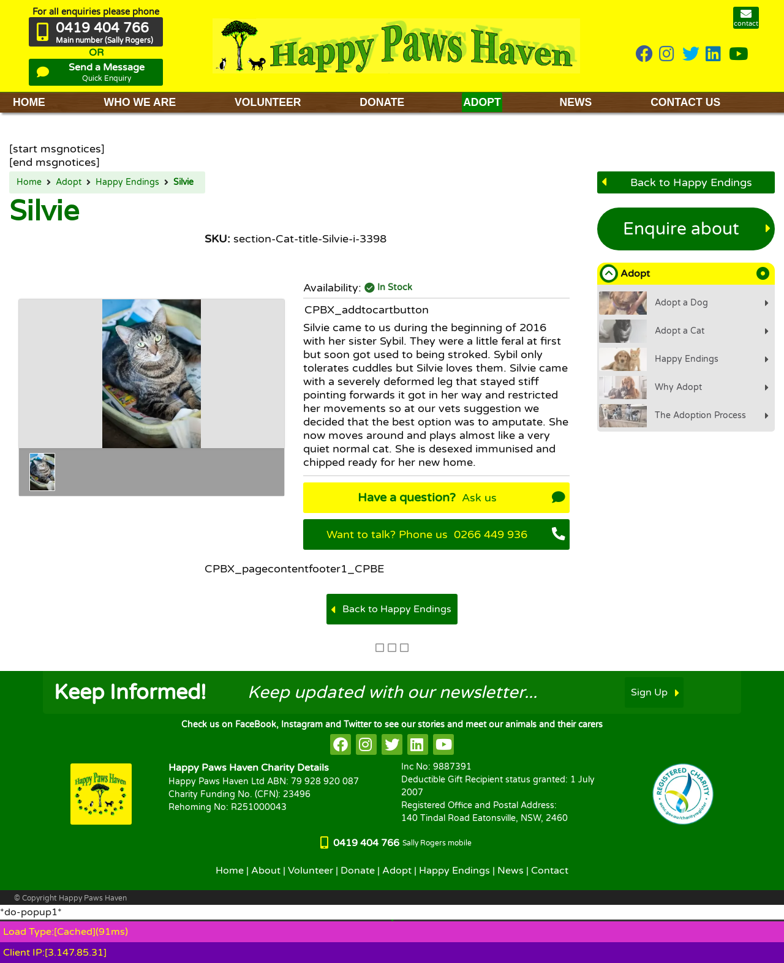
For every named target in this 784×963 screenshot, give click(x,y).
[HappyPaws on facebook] (340, 744)
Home (29, 182)
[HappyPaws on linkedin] (714, 54)
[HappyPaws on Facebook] (644, 54)
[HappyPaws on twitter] (691, 54)
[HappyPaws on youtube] (739, 54)
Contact (549, 870)
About (266, 870)
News (510, 870)
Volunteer (310, 870)
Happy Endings (127, 182)
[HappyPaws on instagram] (667, 54)
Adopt (68, 182)
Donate (358, 870)
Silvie (183, 182)
